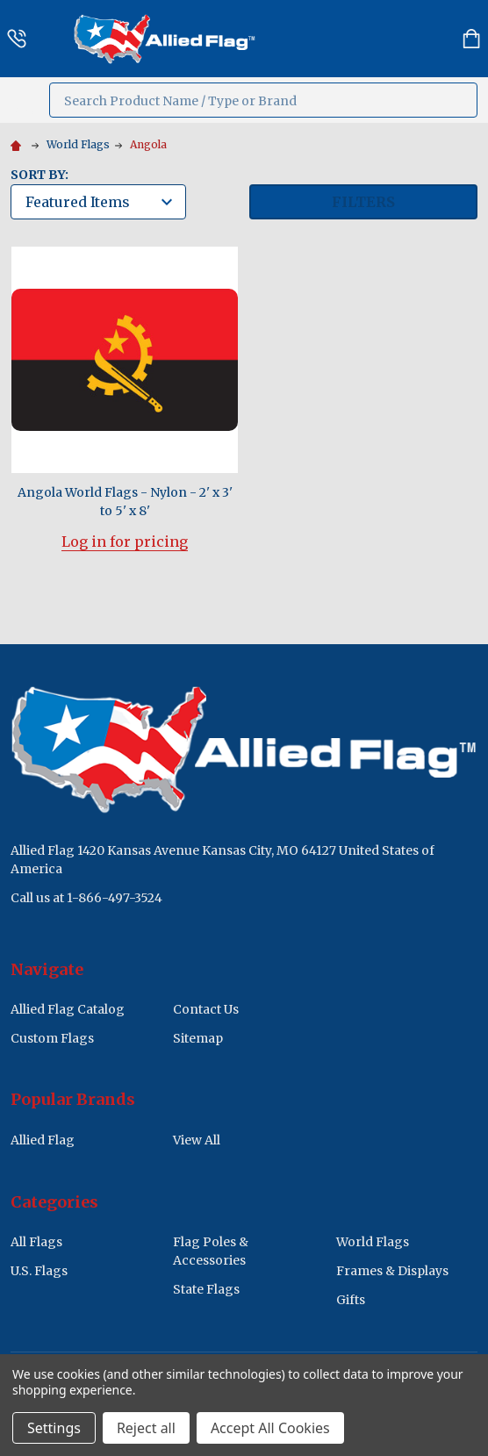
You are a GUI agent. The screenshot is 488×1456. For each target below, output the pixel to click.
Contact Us (206, 1009)
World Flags (372, 1242)
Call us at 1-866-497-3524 (86, 898)
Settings (54, 1428)
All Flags (36, 1242)
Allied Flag (43, 1140)
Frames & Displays (392, 1271)
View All (196, 1140)
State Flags (206, 1289)
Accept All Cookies (270, 1428)
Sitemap (198, 1038)
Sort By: (39, 175)
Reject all (146, 1428)
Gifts (350, 1300)
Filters (363, 202)
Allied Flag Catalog (68, 1009)
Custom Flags (52, 1038)
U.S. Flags (39, 1271)
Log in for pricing (124, 541)
